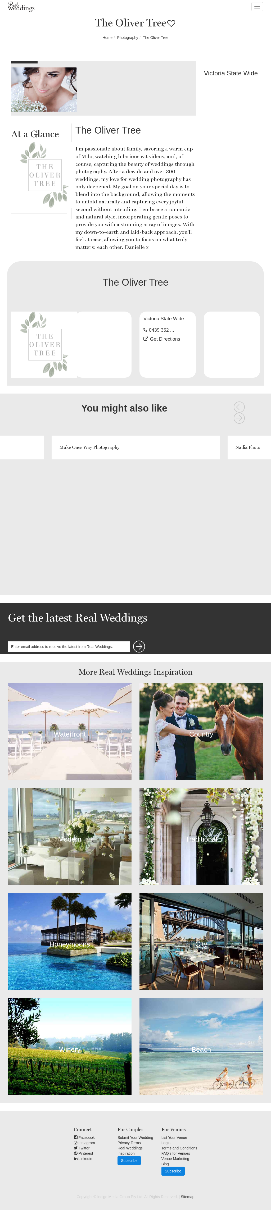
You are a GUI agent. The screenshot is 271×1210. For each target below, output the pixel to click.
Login (165, 1143)
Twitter (82, 1148)
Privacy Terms (129, 1143)
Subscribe (129, 1160)
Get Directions (165, 339)
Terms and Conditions (179, 1148)
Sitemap (187, 1197)
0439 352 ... (161, 330)
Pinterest (83, 1153)
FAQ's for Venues (175, 1153)
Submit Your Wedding (135, 1137)
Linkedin (83, 1159)
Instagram (84, 1143)
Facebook (84, 1137)
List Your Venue (174, 1137)
